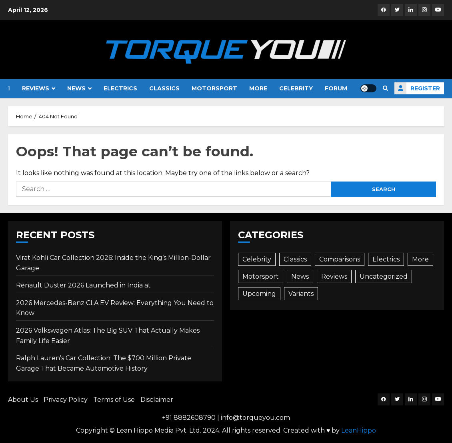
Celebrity (296, 88)
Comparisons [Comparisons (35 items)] (339, 259)
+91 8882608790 (189, 417)
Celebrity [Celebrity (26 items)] (256, 259)
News (76, 88)
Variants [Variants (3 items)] (301, 293)
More (258, 88)
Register (417, 88)
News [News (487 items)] (300, 276)
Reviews (35, 88)
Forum (336, 88)
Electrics (120, 88)
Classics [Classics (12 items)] (295, 259)
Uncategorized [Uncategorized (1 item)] (384, 276)
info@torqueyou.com (255, 417)
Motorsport (214, 88)
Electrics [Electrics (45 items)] (386, 259)
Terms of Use (114, 399)
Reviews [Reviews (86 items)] (334, 276)
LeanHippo (358, 430)
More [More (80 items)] (420, 259)
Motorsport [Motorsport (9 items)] (260, 276)
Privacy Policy (66, 399)
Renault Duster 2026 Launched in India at (83, 285)
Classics (164, 88)
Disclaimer (156, 399)
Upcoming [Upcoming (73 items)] (259, 293)
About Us (23, 399)
